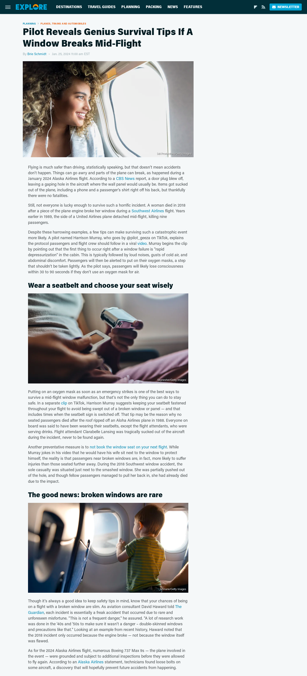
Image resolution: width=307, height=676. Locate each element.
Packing (154, 7)
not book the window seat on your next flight (128, 447)
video (142, 243)
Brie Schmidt (36, 54)
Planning (130, 7)
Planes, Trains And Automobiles (63, 23)
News (173, 7)
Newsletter (285, 7)
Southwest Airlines (148, 210)
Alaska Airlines (91, 661)
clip (64, 403)
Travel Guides (101, 7)
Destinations (69, 7)
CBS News (125, 178)
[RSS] (263, 7)
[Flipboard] (255, 7)
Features (193, 7)
